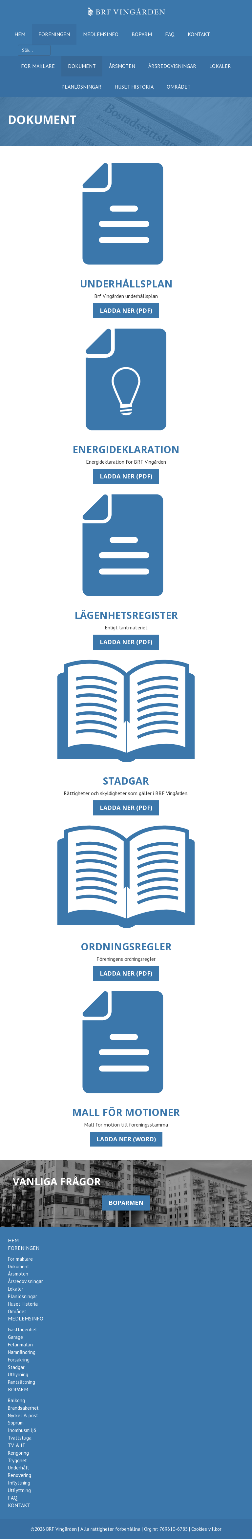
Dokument (82, 66)
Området (179, 86)
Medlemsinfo (100, 34)
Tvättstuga (20, 1438)
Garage (15, 1337)
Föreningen (54, 34)
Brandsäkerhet (23, 1408)
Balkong (16, 1400)
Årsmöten (122, 66)
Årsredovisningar (172, 66)
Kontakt (199, 34)
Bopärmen (126, 1203)
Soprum (16, 1423)
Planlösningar (81, 86)
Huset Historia (134, 86)
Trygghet (17, 1460)
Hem (19, 34)
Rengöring (18, 1453)
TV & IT (17, 1445)
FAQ (170, 34)
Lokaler (220, 66)
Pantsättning (21, 1382)
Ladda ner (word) (126, 1139)
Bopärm (142, 34)
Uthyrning (18, 1374)
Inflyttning (19, 1483)
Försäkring (19, 1360)
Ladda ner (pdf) (126, 310)
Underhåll (18, 1468)
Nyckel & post (23, 1415)
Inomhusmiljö (22, 1430)
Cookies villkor (206, 1529)
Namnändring (21, 1352)
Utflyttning (19, 1490)
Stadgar (16, 1367)
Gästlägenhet (22, 1329)
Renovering (19, 1475)
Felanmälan (20, 1344)
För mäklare (38, 66)
